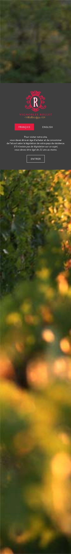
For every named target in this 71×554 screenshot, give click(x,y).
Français (24, 126)
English (47, 126)
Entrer (36, 158)
